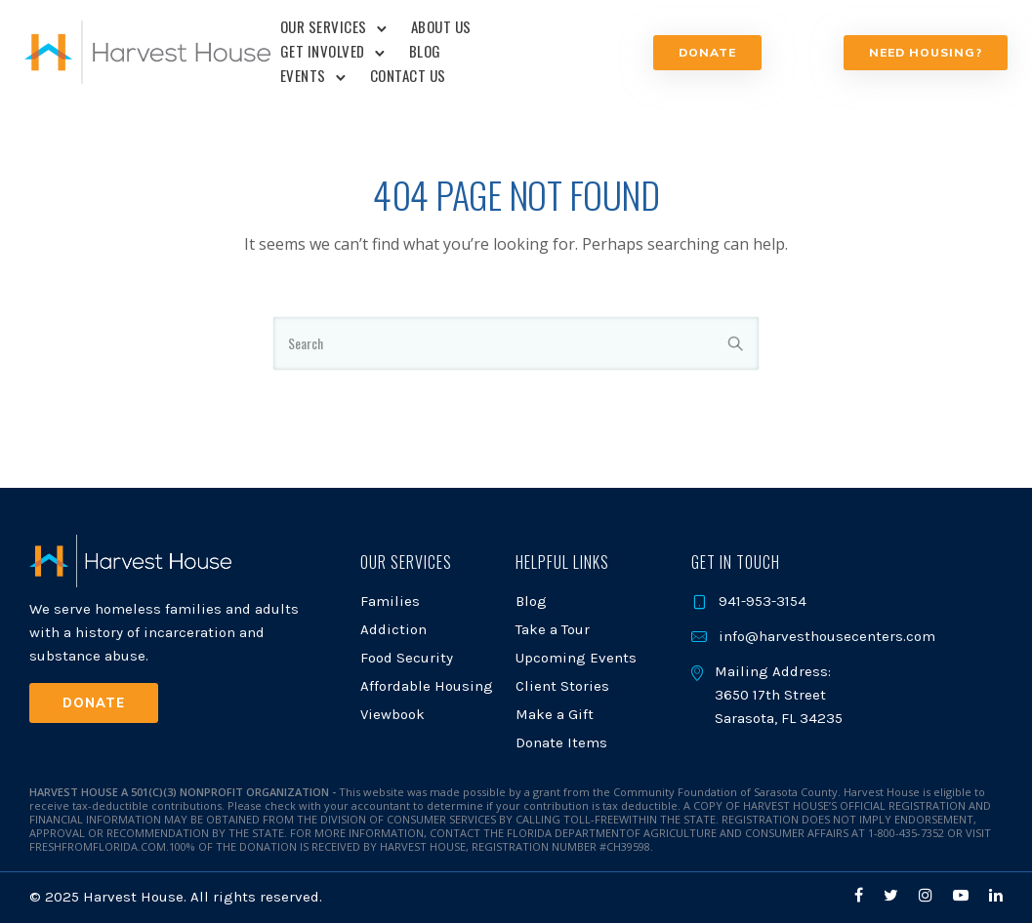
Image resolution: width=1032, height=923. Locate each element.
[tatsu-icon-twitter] (894, 895)
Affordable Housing (426, 686)
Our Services (325, 26)
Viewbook (392, 714)
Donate (705, 52)
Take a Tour (553, 629)
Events (305, 75)
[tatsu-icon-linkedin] (996, 895)
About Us (443, 26)
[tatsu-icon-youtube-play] (963, 895)
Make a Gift (555, 714)
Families (390, 601)
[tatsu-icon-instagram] (928, 895)
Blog (427, 50)
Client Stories (562, 686)
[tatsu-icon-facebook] (861, 895)
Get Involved (324, 50)
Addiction (393, 629)
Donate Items (561, 742)
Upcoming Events (576, 657)
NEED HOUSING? (920, 52)
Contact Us (410, 75)
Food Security (406, 657)
